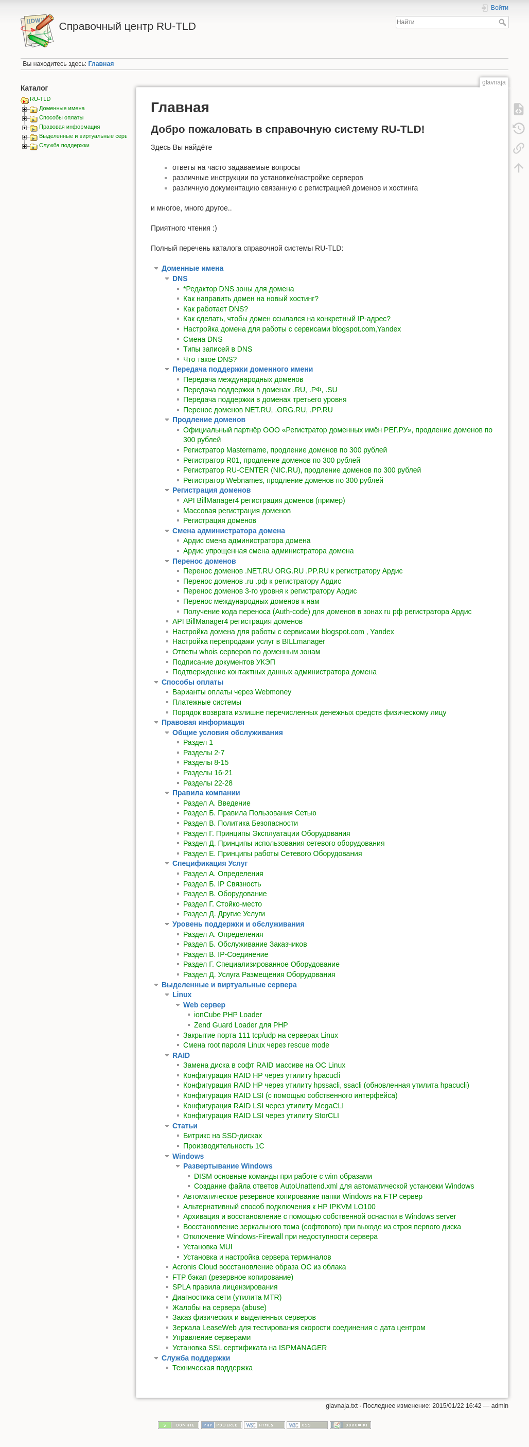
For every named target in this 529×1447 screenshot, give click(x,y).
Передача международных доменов (243, 379)
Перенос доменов (204, 561)
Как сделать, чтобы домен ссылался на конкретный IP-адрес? (287, 319)
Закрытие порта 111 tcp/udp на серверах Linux (260, 1035)
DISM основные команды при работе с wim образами (283, 1176)
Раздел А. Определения (223, 934)
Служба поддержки (64, 145)
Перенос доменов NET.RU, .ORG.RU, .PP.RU (258, 410)
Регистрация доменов (211, 490)
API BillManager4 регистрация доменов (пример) (264, 500)
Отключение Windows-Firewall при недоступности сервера (280, 1236)
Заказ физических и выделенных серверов (244, 1317)
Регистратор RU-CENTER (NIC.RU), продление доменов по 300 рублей (302, 470)
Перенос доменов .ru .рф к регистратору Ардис (262, 581)
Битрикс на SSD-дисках (222, 1135)
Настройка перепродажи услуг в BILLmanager (248, 641)
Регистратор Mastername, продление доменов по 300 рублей (285, 450)
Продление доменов (208, 419)
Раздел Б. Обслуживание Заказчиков (245, 944)
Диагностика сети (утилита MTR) (226, 1297)
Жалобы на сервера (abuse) (219, 1307)
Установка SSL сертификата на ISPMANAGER (249, 1348)
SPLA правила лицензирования (225, 1287)
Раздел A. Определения (223, 873)
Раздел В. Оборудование (225, 894)
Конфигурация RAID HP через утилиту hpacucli (261, 1075)
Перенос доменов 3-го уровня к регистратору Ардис (270, 591)
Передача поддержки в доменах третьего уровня (265, 399)
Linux (181, 994)
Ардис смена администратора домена (247, 540)
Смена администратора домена (228, 531)
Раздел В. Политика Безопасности (240, 823)
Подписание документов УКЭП (223, 662)
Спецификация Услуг (210, 863)
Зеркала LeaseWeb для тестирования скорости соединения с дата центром (299, 1327)
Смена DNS (203, 339)
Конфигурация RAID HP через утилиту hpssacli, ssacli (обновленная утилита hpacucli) (326, 1085)
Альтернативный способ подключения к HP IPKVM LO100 (279, 1206)
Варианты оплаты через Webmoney (231, 692)
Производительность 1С (223, 1146)
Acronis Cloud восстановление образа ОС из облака (259, 1267)
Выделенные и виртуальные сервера (88, 136)
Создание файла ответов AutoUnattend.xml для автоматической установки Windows (334, 1186)
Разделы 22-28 (208, 783)
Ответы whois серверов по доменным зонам (246, 652)
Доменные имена (62, 108)
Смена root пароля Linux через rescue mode (256, 1045)
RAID (181, 1055)
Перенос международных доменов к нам (251, 601)
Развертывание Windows (228, 1166)
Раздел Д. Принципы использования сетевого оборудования (284, 843)
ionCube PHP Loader (228, 1014)
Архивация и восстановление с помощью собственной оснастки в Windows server (319, 1216)
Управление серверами (211, 1337)
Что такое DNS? (210, 359)
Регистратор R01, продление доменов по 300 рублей (271, 460)
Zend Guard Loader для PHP (241, 1025)
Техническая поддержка (212, 1368)
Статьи (185, 1126)
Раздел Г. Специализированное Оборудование (261, 964)
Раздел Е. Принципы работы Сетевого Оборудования (272, 853)
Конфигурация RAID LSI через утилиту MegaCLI (263, 1106)
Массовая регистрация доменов (237, 511)
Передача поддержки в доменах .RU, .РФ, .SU (260, 390)
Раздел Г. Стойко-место (222, 904)
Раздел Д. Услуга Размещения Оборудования (259, 974)
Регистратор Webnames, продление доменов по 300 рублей (283, 480)
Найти (503, 22)
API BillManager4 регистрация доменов (237, 621)
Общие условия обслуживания (227, 732)
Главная (101, 63)
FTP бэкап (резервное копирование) (232, 1277)
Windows (188, 1156)
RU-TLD (40, 99)
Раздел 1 (198, 742)
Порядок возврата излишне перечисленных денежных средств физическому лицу (309, 712)
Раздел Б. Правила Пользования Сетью (249, 813)
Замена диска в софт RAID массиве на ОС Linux (264, 1065)
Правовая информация (69, 127)
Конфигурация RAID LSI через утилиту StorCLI (261, 1115)
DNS (180, 278)
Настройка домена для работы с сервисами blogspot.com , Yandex (283, 631)
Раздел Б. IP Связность (222, 884)
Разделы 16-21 (208, 773)
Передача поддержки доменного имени (242, 369)
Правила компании (206, 793)
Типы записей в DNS (217, 349)
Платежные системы (206, 702)
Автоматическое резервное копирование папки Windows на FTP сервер (302, 1196)
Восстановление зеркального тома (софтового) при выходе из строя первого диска (322, 1227)
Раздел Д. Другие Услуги (224, 914)
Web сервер (204, 1005)
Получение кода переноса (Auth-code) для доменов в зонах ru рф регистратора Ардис (327, 611)
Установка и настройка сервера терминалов (257, 1257)
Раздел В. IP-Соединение (225, 954)
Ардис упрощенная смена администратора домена (268, 551)
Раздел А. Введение (217, 803)
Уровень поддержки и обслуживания (238, 924)
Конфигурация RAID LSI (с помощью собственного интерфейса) (290, 1095)
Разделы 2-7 (203, 752)
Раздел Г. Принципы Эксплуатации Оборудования (266, 833)
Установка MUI (208, 1247)
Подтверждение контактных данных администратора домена (274, 672)
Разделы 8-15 (205, 762)
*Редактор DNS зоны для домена (238, 289)
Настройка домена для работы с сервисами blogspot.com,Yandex (292, 329)
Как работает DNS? (215, 309)
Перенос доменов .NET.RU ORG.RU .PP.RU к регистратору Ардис (293, 571)
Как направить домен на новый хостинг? (251, 298)
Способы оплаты (61, 117)
